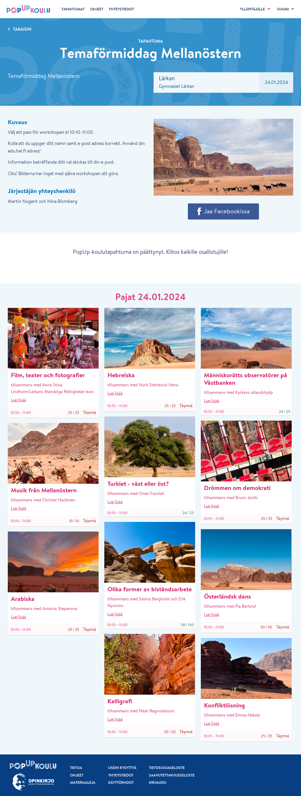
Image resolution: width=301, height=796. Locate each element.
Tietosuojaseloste (167, 767)
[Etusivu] (28, 9)
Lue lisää (18, 399)
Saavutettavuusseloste (172, 775)
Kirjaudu (157, 782)
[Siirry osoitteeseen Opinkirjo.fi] (33, 781)
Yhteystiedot (120, 775)
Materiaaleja (82, 782)
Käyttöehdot (121, 782)
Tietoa (76, 767)
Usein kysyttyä (122, 767)
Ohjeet (76, 775)
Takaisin (22, 29)
